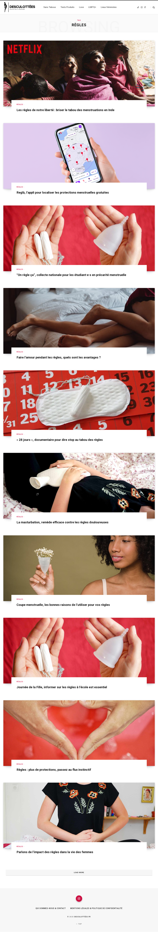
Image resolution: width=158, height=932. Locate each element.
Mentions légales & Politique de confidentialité (96, 908)
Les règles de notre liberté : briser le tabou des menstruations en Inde (65, 110)
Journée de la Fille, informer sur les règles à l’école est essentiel (62, 687)
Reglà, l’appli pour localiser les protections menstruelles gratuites (63, 192)
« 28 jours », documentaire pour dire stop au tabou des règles (60, 440)
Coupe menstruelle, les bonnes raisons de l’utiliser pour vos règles (63, 605)
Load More (79, 872)
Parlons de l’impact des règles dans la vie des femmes (55, 852)
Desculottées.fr (82, 917)
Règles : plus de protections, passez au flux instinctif (54, 770)
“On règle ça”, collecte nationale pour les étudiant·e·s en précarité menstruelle (71, 275)
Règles (20, 104)
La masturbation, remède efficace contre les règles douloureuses (62, 522)
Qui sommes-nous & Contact (50, 908)
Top (79, 924)
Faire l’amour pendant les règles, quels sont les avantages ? (59, 357)
